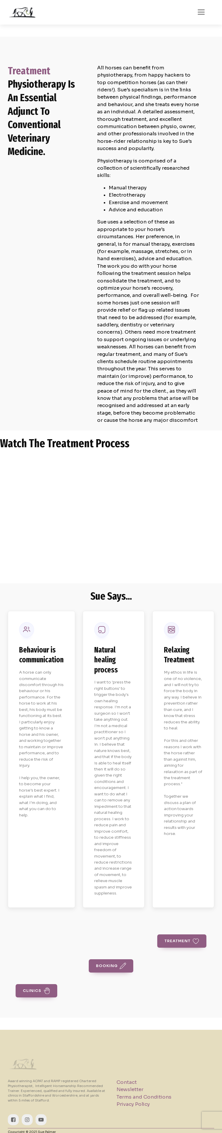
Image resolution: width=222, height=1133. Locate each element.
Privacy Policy (133, 1104)
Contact (126, 1082)
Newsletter (129, 1089)
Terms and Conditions (143, 1097)
